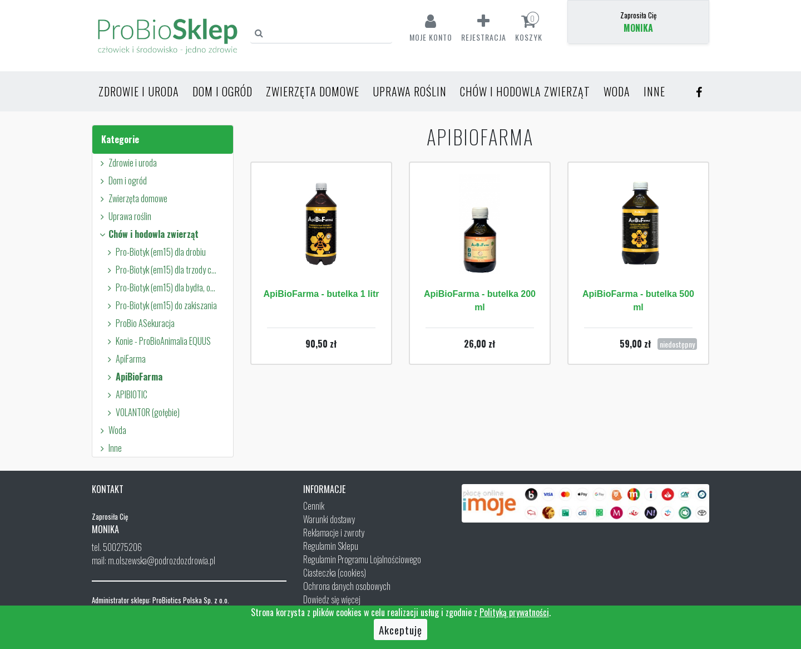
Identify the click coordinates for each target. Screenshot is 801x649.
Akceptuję (400, 629)
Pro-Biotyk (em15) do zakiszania (160, 305)
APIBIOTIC (125, 394)
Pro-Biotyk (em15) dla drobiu (155, 251)
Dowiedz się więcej (331, 599)
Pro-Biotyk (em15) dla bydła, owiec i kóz (162, 287)
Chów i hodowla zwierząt (525, 91)
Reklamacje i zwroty (333, 532)
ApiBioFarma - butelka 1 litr (321, 294)
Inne (654, 91)
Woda (617, 91)
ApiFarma (125, 358)
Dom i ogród (222, 91)
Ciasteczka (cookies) (334, 572)
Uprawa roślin (410, 91)
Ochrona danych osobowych (346, 586)
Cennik (313, 506)
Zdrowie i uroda (138, 91)
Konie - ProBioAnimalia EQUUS (157, 341)
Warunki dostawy (329, 519)
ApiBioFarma (133, 376)
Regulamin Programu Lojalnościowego (362, 559)
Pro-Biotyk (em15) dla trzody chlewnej (162, 269)
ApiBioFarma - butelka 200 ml (480, 300)
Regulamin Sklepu (330, 546)
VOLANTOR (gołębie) (142, 412)
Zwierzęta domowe (312, 91)
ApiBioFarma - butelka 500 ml (638, 300)
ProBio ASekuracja (139, 323)
